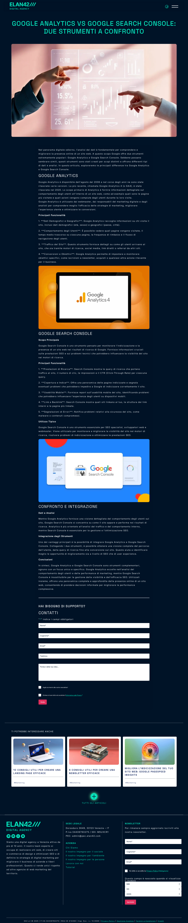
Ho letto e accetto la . (148, 871)
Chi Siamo (72, 847)
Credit (161, 921)
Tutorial (70, 867)
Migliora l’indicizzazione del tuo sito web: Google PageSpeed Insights (149, 771)
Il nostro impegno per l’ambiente (85, 855)
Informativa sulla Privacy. (74, 695)
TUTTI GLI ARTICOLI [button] (94, 798)
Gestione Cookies (125, 921)
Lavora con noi (75, 863)
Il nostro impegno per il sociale (84, 851)
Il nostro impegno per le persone (85, 859)
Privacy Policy (152, 871)
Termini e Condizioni (146, 921)
